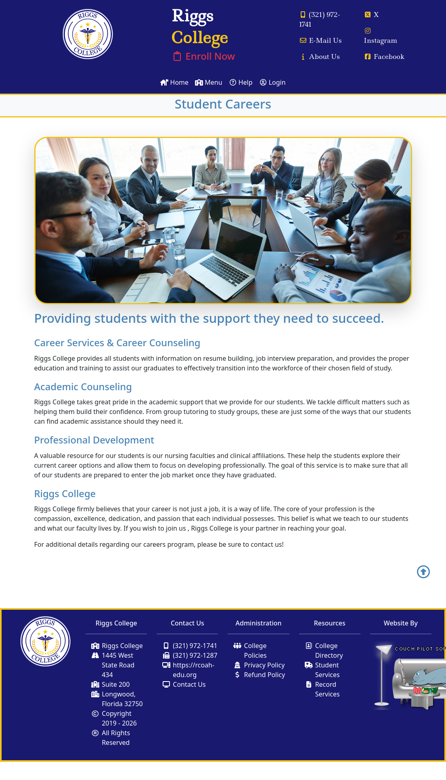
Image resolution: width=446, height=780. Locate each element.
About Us (319, 56)
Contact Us (189, 684)
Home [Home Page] (174, 82)
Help (241, 82)
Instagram (380, 36)
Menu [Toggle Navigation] (208, 82)
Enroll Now (203, 56)
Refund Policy (264, 674)
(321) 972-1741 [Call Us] (319, 19)
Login (272, 82)
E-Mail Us (320, 40)
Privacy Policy (264, 665)
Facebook (384, 56)
